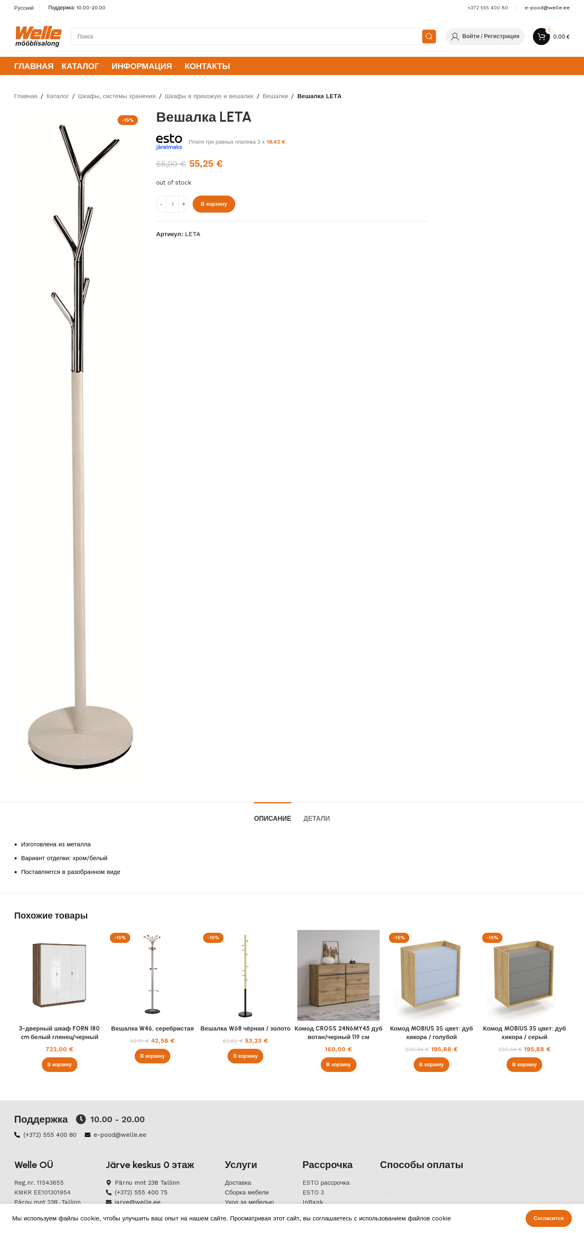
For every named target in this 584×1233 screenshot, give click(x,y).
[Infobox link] (547, 8)
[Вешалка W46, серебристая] (152, 975)
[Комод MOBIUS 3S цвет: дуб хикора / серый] (524, 975)
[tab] (272, 814)
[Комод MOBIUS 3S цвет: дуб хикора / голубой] (431, 975)
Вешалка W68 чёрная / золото (245, 1028)
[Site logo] (38, 36)
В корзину (214, 204)
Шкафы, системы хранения (117, 96)
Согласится (549, 1218)
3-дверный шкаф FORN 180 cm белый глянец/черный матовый (59, 1037)
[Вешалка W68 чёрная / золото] (245, 975)
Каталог (58, 96)
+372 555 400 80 (488, 8)
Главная (25, 96)
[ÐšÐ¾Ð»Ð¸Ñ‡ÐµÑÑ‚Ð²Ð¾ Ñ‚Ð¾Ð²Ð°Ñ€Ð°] (172, 204)
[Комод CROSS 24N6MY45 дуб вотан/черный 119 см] (338, 975)
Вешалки (275, 96)
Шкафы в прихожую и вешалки (209, 96)
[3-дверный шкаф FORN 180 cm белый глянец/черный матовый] (59, 975)
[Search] (254, 36)
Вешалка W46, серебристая (152, 1028)
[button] (59, 1064)
